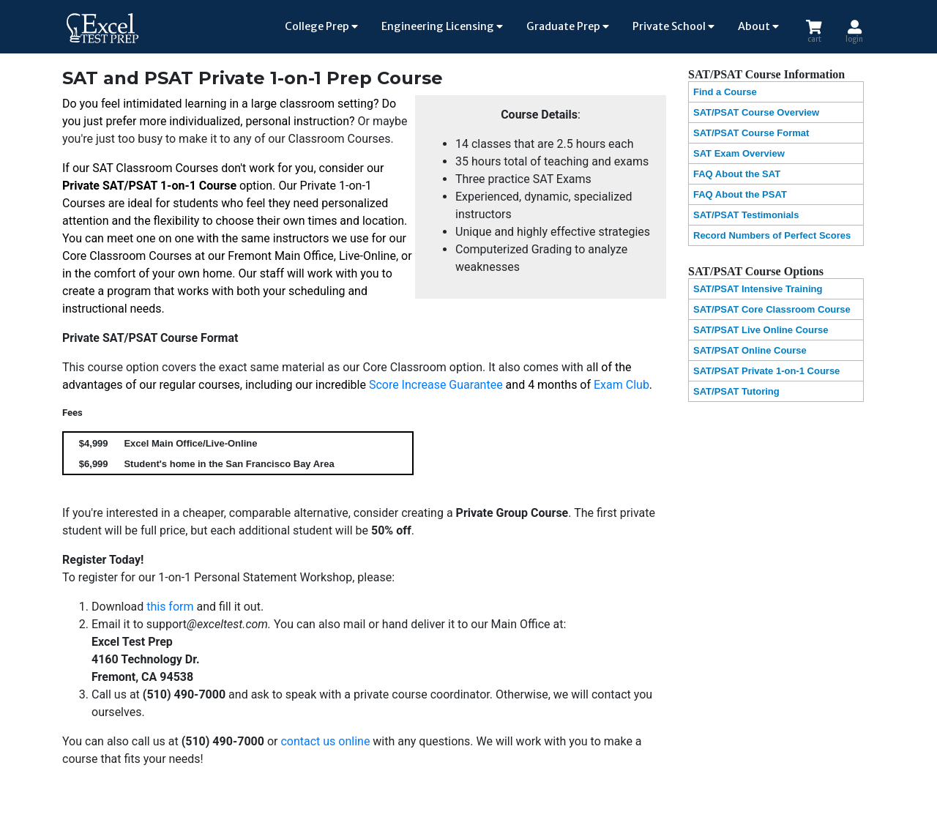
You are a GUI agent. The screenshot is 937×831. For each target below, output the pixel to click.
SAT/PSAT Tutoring (736, 391)
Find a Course (725, 91)
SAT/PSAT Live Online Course (760, 329)
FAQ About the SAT (736, 173)
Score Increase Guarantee (436, 385)
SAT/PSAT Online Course (750, 350)
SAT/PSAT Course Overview (756, 112)
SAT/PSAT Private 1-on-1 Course (766, 370)
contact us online (325, 741)
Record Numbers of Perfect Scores (772, 235)
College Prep (321, 26)
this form (169, 607)
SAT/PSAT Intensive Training (758, 288)
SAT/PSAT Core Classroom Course (772, 309)
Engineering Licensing (442, 26)
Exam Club (621, 385)
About (758, 26)
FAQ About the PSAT (740, 194)
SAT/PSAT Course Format (751, 132)
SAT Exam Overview (739, 153)
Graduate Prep (567, 26)
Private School (673, 26)
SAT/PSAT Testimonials (746, 214)
